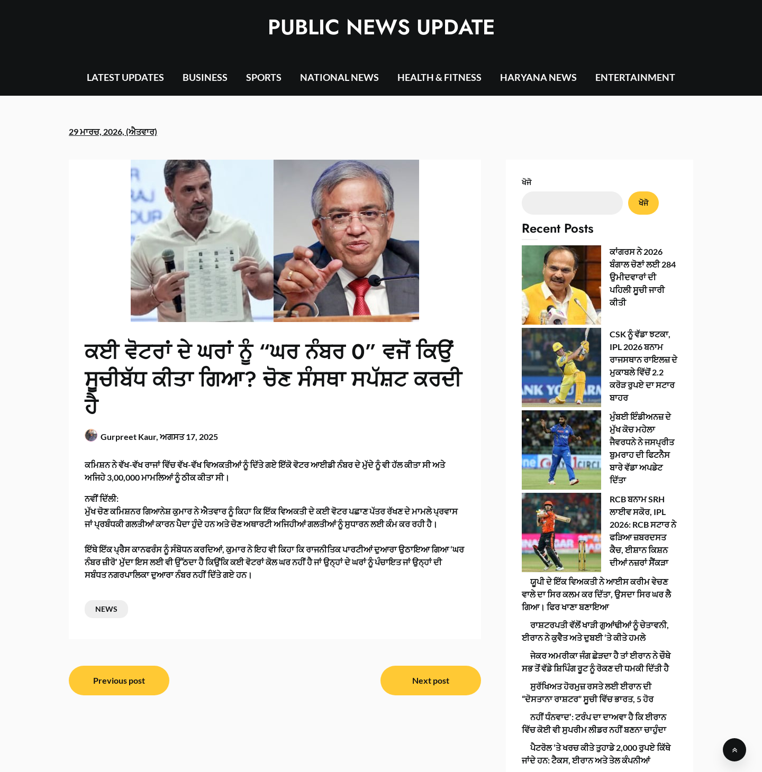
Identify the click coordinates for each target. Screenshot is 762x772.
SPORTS (264, 77)
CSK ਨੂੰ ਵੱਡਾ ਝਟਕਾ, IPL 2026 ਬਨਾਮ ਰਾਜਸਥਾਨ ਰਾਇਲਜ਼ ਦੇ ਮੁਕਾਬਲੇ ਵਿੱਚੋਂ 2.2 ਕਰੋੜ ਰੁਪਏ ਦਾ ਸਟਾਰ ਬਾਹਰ (592, 295)
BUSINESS (205, 77)
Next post (430, 680)
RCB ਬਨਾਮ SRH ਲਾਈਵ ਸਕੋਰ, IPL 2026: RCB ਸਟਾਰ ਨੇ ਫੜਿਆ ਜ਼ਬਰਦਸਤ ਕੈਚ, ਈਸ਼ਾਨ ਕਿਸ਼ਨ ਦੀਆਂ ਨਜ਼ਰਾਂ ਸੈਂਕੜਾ (594, 381)
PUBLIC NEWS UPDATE (381, 27)
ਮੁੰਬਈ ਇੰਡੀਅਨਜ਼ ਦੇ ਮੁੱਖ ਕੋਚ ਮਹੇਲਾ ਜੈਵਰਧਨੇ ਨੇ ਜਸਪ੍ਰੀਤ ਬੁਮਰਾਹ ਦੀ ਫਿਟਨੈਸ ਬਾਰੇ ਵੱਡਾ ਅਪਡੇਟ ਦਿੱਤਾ (598, 338)
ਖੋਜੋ (526, 182)
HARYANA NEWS (538, 77)
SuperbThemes (471, 754)
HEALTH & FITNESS (439, 77)
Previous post (119, 680)
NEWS (106, 608)
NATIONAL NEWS (339, 77)
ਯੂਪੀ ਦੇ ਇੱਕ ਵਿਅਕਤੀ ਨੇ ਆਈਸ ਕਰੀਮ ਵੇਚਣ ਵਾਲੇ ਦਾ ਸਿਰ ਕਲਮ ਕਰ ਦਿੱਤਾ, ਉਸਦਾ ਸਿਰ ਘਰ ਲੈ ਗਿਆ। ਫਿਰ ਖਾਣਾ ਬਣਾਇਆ (596, 425)
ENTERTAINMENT (635, 77)
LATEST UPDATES (125, 77)
